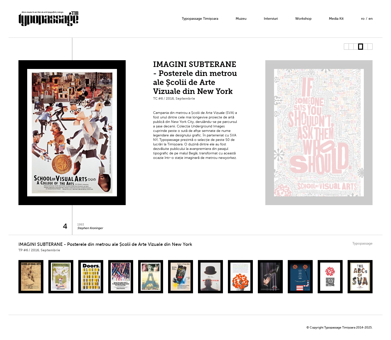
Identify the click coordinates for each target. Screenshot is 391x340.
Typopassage (362, 243)
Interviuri (271, 18)
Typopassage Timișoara (200, 18)
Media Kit (336, 18)
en (371, 18)
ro (363, 18)
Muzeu (241, 18)
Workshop (303, 18)
